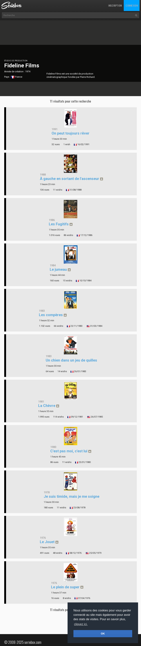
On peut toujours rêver (70, 133)
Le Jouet (47, 542)
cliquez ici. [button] (81, 624)
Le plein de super (65, 587)
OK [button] (103, 633)
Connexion (132, 5)
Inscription (115, 5)
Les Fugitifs (59, 224)
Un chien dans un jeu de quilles (71, 360)
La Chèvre (46, 405)
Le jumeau (58, 269)
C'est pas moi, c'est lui (68, 451)
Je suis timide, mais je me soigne (71, 496)
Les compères (51, 315)
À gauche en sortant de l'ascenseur (69, 178)
